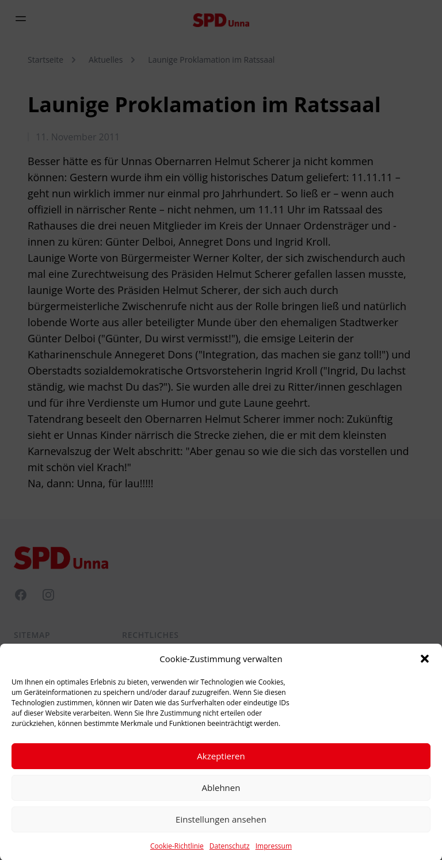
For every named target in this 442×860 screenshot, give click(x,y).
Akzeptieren (221, 760)
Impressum (274, 850)
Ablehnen (221, 791)
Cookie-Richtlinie (177, 850)
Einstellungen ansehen (221, 823)
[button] (424, 662)
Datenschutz (229, 850)
